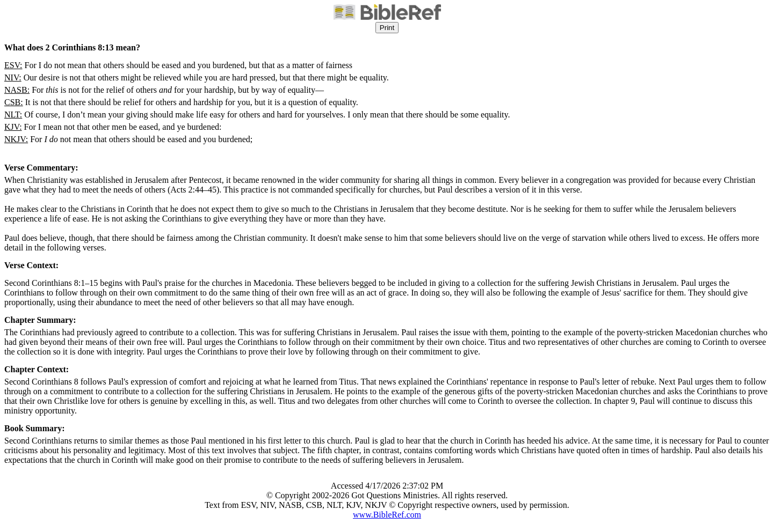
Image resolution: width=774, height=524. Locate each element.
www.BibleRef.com (387, 514)
